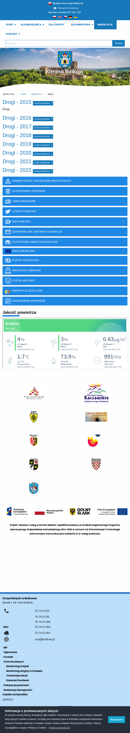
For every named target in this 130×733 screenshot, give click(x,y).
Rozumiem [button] (117, 719)
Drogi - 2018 (17, 135)
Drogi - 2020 (17, 153)
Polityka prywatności (16, 685)
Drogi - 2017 (17, 127)
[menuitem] (10, 24)
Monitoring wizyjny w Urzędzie (24, 671)
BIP (5, 648)
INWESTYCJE (105, 25)
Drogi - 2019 (17, 144)
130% (79, 12)
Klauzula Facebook (17, 680)
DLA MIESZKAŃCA (31, 25)
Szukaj (118, 43)
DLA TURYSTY (56, 25)
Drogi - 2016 (17, 118)
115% (74, 12)
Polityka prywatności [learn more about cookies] (59, 727)
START (9, 25)
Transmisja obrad (16, 676)
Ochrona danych (14, 662)
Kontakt (8, 657)
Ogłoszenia (10, 652)
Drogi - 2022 (17, 170)
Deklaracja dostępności (18, 690)
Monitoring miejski (17, 666)
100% (69, 12)
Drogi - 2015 (17, 102)
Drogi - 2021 (17, 161)
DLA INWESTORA (80, 25)
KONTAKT (11, 34)
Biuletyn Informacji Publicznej (66, 3)
